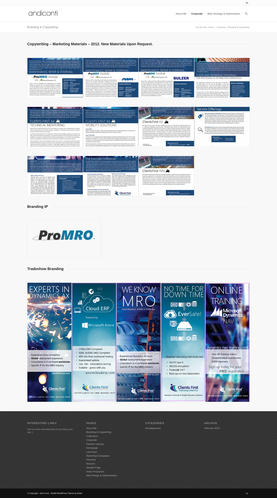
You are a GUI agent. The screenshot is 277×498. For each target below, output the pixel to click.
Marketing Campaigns (97, 455)
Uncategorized (153, 428)
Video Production (95, 471)
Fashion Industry (95, 444)
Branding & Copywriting (42, 27)
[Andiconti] (43, 14)
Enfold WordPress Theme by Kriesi (66, 493)
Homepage (92, 447)
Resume (90, 463)
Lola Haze (91, 452)
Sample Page (93, 467)
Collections (92, 436)
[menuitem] (181, 14)
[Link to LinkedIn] (247, 3)
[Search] (246, 14)
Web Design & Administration (101, 475)
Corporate (91, 440)
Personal (91, 459)
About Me (91, 428)
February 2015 (212, 428)
